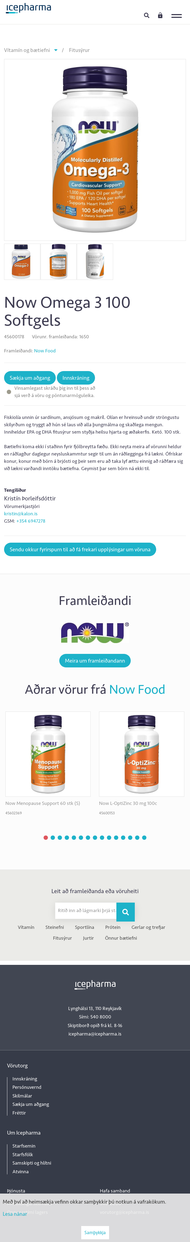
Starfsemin (23, 1146)
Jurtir (88, 938)
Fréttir (19, 1113)
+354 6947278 (30, 521)
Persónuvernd (26, 1087)
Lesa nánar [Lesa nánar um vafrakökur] (15, 1214)
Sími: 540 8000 (95, 1017)
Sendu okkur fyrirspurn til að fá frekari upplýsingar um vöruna (80, 549)
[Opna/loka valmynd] (178, 12)
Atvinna (20, 1172)
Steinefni (54, 927)
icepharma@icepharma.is (95, 1034)
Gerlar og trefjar (148, 927)
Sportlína (84, 927)
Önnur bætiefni (121, 938)
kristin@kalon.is (21, 514)
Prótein (112, 927)
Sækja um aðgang (30, 378)
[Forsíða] (28, 8)
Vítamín (26, 927)
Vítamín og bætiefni (27, 50)
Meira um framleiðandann (95, 660)
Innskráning (160, 15)
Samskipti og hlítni (31, 1163)
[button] (46, 837)
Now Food (45, 351)
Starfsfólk (22, 1155)
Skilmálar (22, 1096)
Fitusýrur (79, 50)
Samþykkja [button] (95, 1232)
